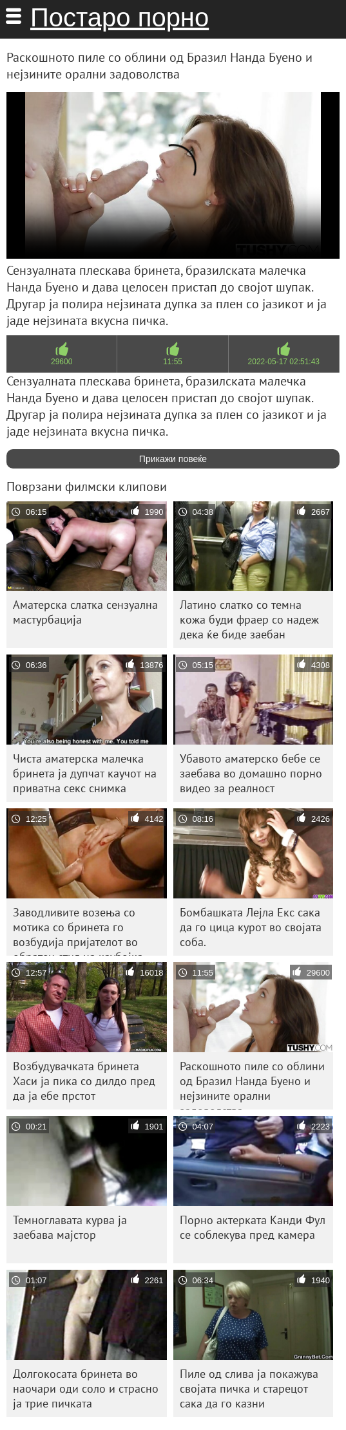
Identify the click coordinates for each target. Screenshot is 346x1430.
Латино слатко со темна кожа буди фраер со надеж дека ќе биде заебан (249, 619)
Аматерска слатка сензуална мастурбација (85, 612)
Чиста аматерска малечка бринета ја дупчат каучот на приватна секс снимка (85, 773)
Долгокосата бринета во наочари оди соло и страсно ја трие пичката (86, 1388)
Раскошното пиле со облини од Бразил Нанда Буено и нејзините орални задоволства (252, 1084)
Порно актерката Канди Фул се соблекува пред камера (252, 1227)
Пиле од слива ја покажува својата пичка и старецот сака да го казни (249, 1388)
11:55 (172, 361)
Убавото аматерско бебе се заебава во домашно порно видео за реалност (251, 773)
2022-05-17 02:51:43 (284, 361)
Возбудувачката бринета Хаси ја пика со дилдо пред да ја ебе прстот (84, 1081)
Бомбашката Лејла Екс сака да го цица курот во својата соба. (251, 927)
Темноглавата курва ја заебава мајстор (70, 1227)
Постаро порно (119, 17)
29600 (61, 361)
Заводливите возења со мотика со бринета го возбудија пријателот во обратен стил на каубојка (78, 930)
